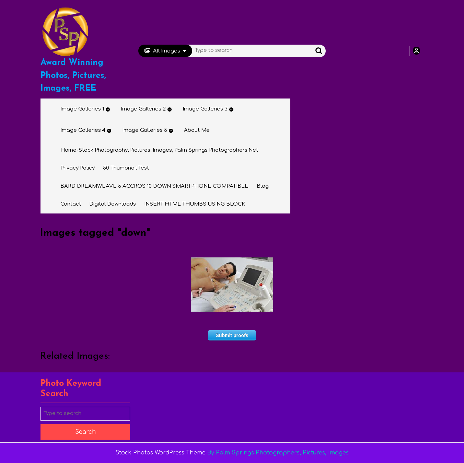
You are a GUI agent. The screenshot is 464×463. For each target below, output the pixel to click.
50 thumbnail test (126, 168)
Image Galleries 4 (82, 130)
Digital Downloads (112, 204)
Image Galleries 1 (82, 109)
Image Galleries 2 (143, 109)
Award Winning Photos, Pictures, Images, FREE (73, 75)
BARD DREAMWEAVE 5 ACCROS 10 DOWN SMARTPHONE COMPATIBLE (154, 186)
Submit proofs (232, 335)
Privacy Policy (77, 168)
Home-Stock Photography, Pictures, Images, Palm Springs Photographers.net (159, 150)
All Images (165, 51)
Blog (263, 186)
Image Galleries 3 (205, 109)
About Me (197, 130)
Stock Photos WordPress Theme (160, 453)
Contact (70, 204)
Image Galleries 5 (144, 130)
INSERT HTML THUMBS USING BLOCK (194, 204)
